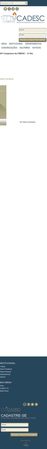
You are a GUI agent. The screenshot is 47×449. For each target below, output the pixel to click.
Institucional (16, 44)
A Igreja (2, 366)
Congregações (9, 48)
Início (4, 44)
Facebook (9, 9)
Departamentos (33, 44)
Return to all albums (6, 79)
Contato (41, 9)
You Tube (17, 9)
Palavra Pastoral (5, 372)
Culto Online (29, 9)
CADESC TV (4, 388)
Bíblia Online (4, 391)
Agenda (2, 377)
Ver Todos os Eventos (27, 122)
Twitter (13, 9)
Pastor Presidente (6, 369)
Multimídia (25, 48)
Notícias (36, 48)
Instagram (5, 9)
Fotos (2, 386)
